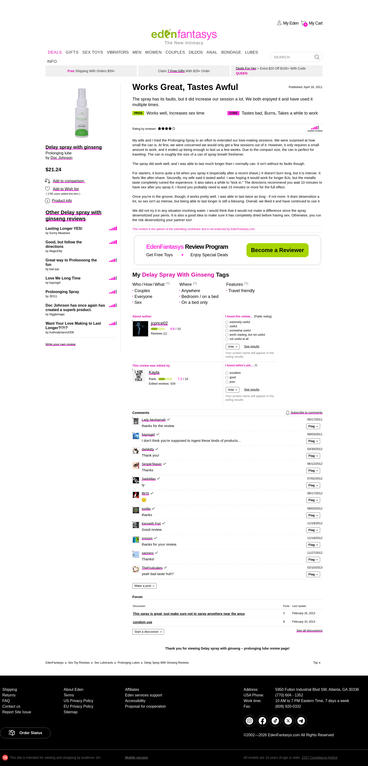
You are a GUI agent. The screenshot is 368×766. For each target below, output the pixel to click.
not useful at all (239, 339)
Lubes (251, 52)
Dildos (196, 52)
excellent (235, 373)
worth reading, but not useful (247, 334)
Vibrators (118, 52)
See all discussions (309, 630)
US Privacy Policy (78, 701)
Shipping (9, 690)
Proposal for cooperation (145, 706)
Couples (175, 52)
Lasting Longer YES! (64, 229)
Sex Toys (92, 52)
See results (251, 346)
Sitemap (70, 712)
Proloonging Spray (62, 292)
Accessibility (135, 701)
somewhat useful (240, 330)
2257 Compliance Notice (319, 757)
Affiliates (132, 690)
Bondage (231, 52)
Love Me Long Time (63, 278)
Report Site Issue (16, 712)
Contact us (11, 706)
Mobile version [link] (136, 757)
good (233, 377)
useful (233, 326)
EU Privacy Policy (78, 706)
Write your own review (61, 344)
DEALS (55, 52)
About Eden (73, 690)
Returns (8, 695)
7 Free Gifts (176, 71)
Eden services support (143, 695)
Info (52, 61)
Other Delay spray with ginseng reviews (73, 215)
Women (153, 52)
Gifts (72, 52)
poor (232, 381)
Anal (212, 52)
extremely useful (240, 322)
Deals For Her (246, 68)
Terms (69, 695)
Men (136, 52)
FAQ (6, 701)
